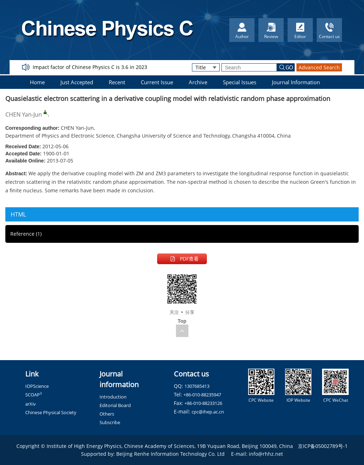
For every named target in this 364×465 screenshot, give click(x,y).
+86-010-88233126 (203, 403)
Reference (26, 233)
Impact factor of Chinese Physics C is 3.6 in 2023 (90, 67)
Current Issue (157, 82)
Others (107, 414)
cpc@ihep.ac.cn (208, 411)
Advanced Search (319, 67)
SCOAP (33, 394)
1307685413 (196, 386)
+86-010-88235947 (202, 394)
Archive (198, 82)
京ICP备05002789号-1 (323, 446)
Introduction (113, 397)
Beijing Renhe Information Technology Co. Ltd (170, 453)
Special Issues (239, 82)
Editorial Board (115, 405)
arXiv (30, 404)
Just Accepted (76, 82)
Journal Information (296, 82)
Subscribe (110, 422)
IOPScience (37, 386)
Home (37, 82)
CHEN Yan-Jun (23, 114)
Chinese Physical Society (50, 412)
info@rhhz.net (266, 453)
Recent (117, 82)
